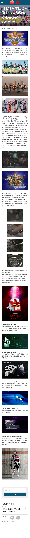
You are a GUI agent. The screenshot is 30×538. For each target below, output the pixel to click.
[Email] (18, 518)
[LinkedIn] (12, 518)
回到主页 (5, 516)
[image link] (15, 2)
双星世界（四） (9, 504)
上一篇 (4, 502)
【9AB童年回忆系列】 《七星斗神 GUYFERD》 (14, 510)
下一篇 (4, 507)
